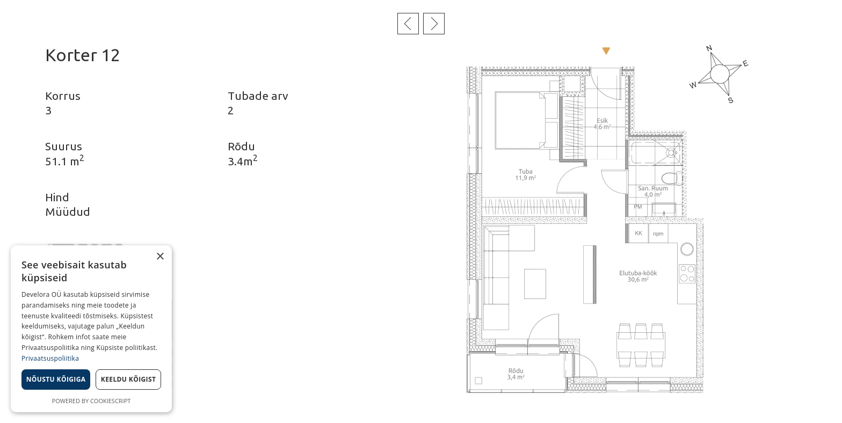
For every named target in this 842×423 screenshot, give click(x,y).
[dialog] (91, 328)
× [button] (160, 257)
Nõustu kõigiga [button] (56, 379)
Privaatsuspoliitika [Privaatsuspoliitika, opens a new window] (50, 358)
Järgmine (434, 23)
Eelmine (408, 23)
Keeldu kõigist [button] (128, 379)
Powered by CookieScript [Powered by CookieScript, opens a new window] (91, 401)
